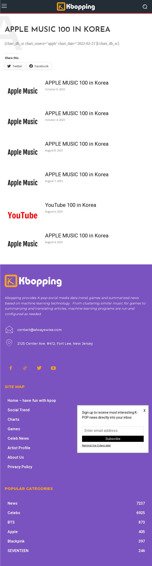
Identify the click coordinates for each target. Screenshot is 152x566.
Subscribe (113, 439)
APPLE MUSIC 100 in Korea (77, 83)
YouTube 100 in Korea (70, 205)
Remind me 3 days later (96, 445)
